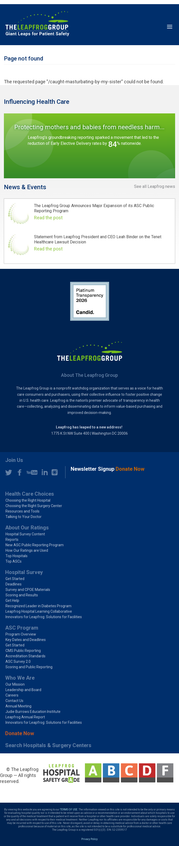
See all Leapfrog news (154, 186)
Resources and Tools (22, 511)
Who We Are (20, 678)
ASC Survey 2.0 (18, 661)
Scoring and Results (21, 595)
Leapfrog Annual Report (25, 717)
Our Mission (15, 684)
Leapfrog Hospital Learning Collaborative (38, 611)
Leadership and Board (23, 690)
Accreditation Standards (25, 656)
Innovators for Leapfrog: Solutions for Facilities (43, 617)
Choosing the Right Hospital (27, 500)
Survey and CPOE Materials (27, 590)
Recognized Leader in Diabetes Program (38, 606)
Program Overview (20, 634)
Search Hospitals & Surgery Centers (48, 745)
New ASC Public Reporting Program (34, 545)
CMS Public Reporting (23, 651)
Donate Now (19, 733)
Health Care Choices (29, 494)
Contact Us (14, 701)
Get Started (14, 579)
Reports (11, 539)
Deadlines (13, 584)
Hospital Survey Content (25, 534)
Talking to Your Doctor (23, 517)
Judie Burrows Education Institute (33, 711)
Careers (11, 695)
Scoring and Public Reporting (28, 667)
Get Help (12, 600)
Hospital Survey (24, 572)
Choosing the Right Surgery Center (33, 506)
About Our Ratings (27, 527)
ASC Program (21, 628)
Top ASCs (13, 561)
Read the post (48, 217)
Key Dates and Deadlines (25, 640)
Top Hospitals (16, 556)
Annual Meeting (18, 706)
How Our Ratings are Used (26, 550)
